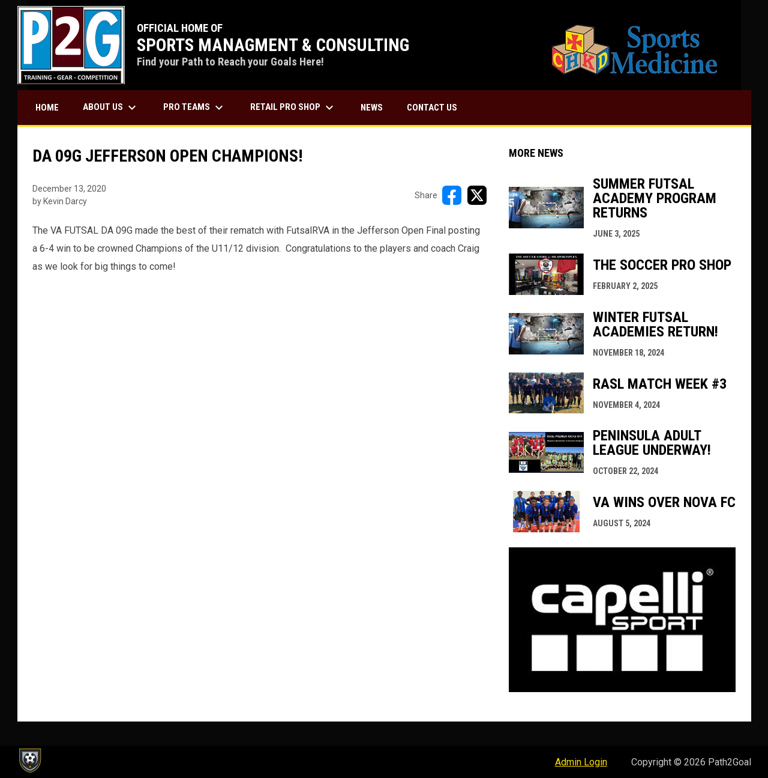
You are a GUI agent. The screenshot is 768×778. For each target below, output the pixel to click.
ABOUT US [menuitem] (111, 107)
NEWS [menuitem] (372, 107)
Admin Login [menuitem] (581, 762)
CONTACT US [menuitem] (432, 107)
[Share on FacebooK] (451, 195)
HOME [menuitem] (47, 107)
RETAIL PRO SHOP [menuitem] (293, 107)
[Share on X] (477, 195)
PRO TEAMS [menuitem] (194, 107)
